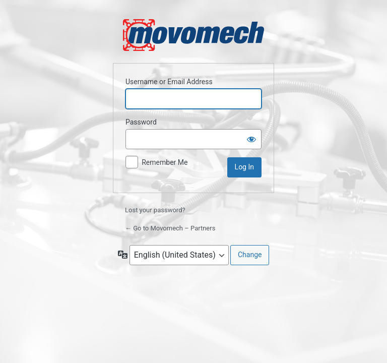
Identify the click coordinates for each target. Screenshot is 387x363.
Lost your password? (155, 210)
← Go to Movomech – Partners (170, 228)
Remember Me (164, 162)
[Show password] (251, 139)
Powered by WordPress (193, 35)
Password (141, 122)
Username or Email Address (169, 82)
